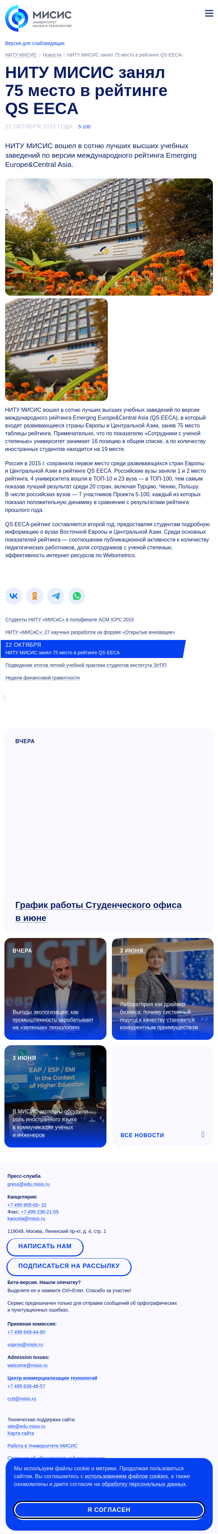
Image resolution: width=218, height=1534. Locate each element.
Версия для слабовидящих (35, 43)
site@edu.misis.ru (26, 1426)
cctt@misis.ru (21, 1399)
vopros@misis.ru (25, 1344)
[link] (13, 596)
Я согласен (108, 1509)
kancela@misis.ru (26, 1218)
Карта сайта (20, 1433)
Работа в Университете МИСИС (42, 1446)
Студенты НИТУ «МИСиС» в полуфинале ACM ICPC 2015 (69, 619)
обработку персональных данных (144, 1484)
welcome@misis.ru (27, 1365)
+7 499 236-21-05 (40, 1212)
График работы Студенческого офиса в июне (98, 911)
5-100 (84, 126)
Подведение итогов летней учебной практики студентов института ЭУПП (86, 665)
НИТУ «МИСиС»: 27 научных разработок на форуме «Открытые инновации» (90, 632)
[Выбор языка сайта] (177, 11)
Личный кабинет (193, 12)
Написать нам (45, 1246)
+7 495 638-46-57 (26, 1386)
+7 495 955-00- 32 (27, 1205)
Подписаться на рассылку (69, 1266)
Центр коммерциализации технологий (52, 1378)
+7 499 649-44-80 (26, 1332)
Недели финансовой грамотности (42, 677)
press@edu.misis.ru (28, 1184)
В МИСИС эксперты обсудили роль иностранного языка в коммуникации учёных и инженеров (50, 1123)
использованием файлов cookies (126, 1476)
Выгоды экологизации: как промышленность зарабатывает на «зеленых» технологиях (53, 1020)
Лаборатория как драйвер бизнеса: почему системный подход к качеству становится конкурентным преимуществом (159, 1016)
